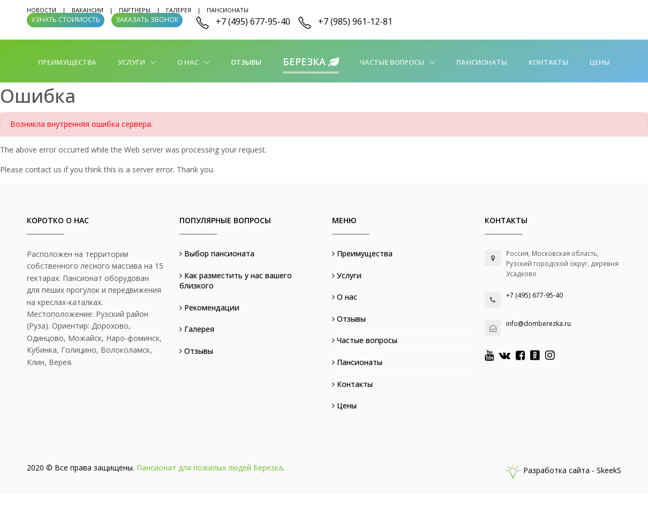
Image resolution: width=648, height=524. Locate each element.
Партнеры (134, 10)
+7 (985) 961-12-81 (355, 21)
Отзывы (246, 62)
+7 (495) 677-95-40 (253, 21)
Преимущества (67, 62)
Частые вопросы (393, 62)
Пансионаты (227, 10)
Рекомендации (209, 307)
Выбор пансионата (216, 253)
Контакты (548, 62)
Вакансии (87, 10)
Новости (41, 10)
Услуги (132, 62)
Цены (600, 62)
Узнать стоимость (65, 19)
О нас (188, 62)
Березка (311, 61)
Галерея (178, 10)
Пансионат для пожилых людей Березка (210, 467)
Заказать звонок (147, 19)
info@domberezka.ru (538, 323)
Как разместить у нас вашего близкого (235, 280)
